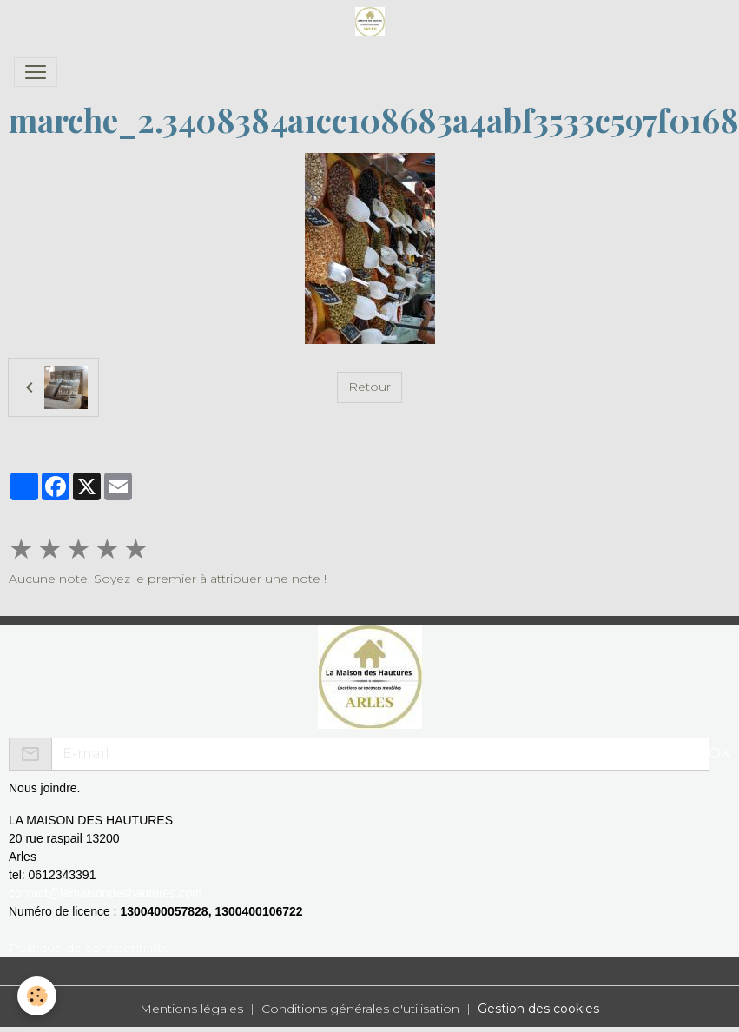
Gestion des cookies (538, 1008)
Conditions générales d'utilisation (360, 1008)
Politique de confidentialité (89, 948)
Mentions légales (191, 1008)
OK (719, 753)
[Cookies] (36, 995)
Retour (369, 386)
